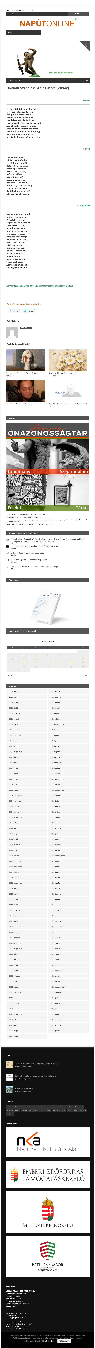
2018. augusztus (57, 861)
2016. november (57, 976)
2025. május (14, 768)
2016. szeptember (58, 987)
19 (48, 663)
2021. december (15, 992)
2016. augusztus (57, 992)
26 (48, 666)
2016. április (55, 1014)
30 (12, 670)
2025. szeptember (16, 746)
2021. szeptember (16, 1009)
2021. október (14, 1003)
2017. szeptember (57, 921)
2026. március (14, 713)
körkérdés (10, 1110)
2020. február (56, 763)
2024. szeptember (16, 812)
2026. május (14, 702)
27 (59, 666)
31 (24, 670)
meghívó (24, 1110)
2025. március (14, 779)
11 (36, 659)
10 (24, 659)
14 (71, 659)
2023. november (15, 867)
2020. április (55, 752)
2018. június (55, 872)
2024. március (14, 845)
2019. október (56, 784)
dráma (41, 1107)
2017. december (57, 905)
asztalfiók (10, 1107)
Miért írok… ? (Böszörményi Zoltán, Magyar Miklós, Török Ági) (34, 546)
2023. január (14, 921)
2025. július (13, 757)
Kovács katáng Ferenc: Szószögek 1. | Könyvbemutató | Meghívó (35, 567)
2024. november (15, 801)
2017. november (57, 910)
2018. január (55, 899)
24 (24, 666)
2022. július (13, 954)
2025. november (15, 735)
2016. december (57, 970)
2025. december (15, 730)
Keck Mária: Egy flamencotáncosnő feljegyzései (29, 560)
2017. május (55, 943)
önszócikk (10, 1114)
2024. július (13, 823)
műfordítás (32, 1110)
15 (83, 659)
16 (12, 663)
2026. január (14, 724)
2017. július (55, 932)
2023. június (13, 894)
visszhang (82, 1110)
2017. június (55, 938)
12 (48, 659)
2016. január (55, 1031)
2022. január (14, 987)
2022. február (14, 981)
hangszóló (67, 1107)
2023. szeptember (16, 877)
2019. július (55, 801)
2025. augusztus (15, 752)
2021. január (55, 702)
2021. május (14, 1031)
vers (69, 1110)
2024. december (15, 795)
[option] (47, 609)
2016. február (56, 1025)
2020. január (55, 768)
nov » (85, 675)
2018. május (55, 877)
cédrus (34, 1107)
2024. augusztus (15, 817)
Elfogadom (64, 1341)
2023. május (14, 899)
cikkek (28, 1107)
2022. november (15, 932)
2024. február (14, 850)
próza (40, 1110)
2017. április (55, 949)
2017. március (56, 954)
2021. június (13, 1025)
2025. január (14, 790)
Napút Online (26, 328)
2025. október (14, 741)
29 (83, 666)
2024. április (14, 839)
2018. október (56, 850)
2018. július (55, 867)
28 (71, 666)
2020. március (56, 757)
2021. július (13, 1020)
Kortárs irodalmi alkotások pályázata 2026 (27, 553)
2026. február (14, 719)
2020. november (57, 713)
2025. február (14, 784)
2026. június (13, 697)
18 (36, 663)
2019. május (55, 812)
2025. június (13, 763)
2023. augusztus (15, 883)
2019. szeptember (58, 790)
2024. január (14, 856)
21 (71, 663)
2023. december (15, 861)
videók (75, 1110)
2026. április (14, 708)
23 (12, 666)
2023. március (14, 910)
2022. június (13, 960)
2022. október (14, 938)
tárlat (63, 1110)
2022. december (15, 927)
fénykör (53, 1107)
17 (24, 663)
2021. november (15, 998)
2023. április (14, 905)
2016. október (56, 981)
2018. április (55, 883)
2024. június (13, 828)
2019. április (55, 817)
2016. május (55, 1009)
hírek (74, 1107)
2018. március (56, 888)
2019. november (57, 779)
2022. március (14, 976)
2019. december (57, 774)
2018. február (56, 894)
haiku (59, 1107)
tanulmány (56, 1110)
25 (36, 666)
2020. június (55, 741)
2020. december (57, 708)
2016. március (56, 1020)
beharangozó (19, 1107)
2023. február (14, 916)
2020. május (55, 746)
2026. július (13, 691)
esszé (47, 1107)
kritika (80, 1107)
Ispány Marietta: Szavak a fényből (22, 631)
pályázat (47, 1110)
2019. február (56, 828)
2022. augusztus (15, 949)
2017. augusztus (57, 927)
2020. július (55, 735)
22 (83, 663)
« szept (11, 675)
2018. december (57, 839)
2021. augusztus (15, 1014)
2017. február (56, 960)
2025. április (14, 774)
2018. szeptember (58, 856)
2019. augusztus (57, 795)
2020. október (56, 719)
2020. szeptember (58, 724)
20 (59, 663)
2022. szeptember (16, 943)
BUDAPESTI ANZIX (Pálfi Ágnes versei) (20, 404)
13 (59, 659)
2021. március (56, 691)
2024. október (14, 806)
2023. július (13, 888)
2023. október (14, 872)
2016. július (55, 998)
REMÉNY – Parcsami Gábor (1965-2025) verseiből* (68, 404)
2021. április (14, 1036)
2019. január (55, 834)
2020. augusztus (57, 730)
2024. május (14, 834)
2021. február (56, 697)
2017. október (56, 916)
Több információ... (47, 1341)
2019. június (55, 806)
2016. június (55, 1003)
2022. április (14, 970)
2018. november (57, 845)
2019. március (56, 823)
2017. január (55, 965)
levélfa (17, 1110)
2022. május (14, 965)
